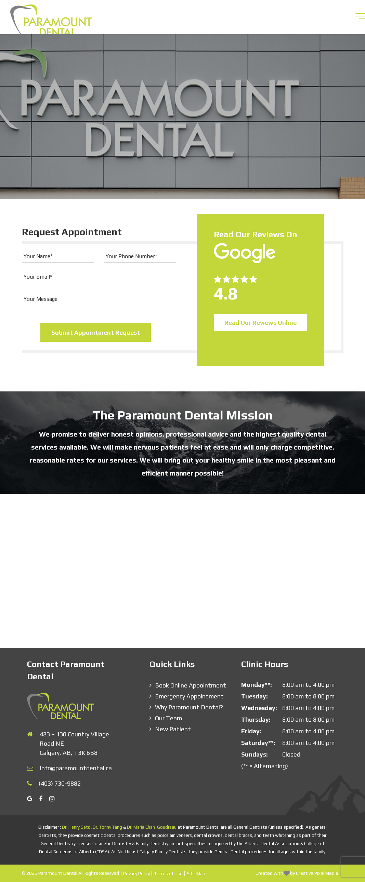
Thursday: (256, 719)
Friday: (251, 731)
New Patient (173, 729)
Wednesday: (259, 707)
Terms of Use (168, 873)
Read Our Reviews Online (260, 322)
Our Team (168, 718)
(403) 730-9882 (60, 783)
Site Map (196, 873)
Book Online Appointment (190, 685)
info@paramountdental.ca (76, 768)
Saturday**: (258, 742)
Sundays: (254, 754)
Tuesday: (254, 696)
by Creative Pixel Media (314, 873)
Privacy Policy (136, 873)
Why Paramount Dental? (189, 707)
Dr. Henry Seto (76, 827)
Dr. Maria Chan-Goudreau (152, 827)
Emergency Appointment (189, 696)
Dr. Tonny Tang (107, 827)
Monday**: (256, 684)
